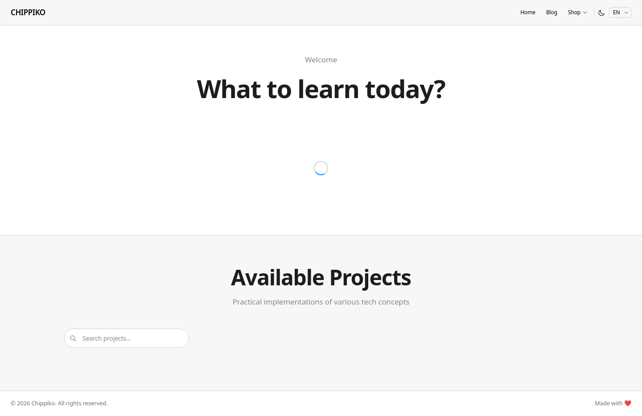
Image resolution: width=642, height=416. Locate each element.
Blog (551, 12)
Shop (578, 12)
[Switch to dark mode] (601, 12)
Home (527, 12)
